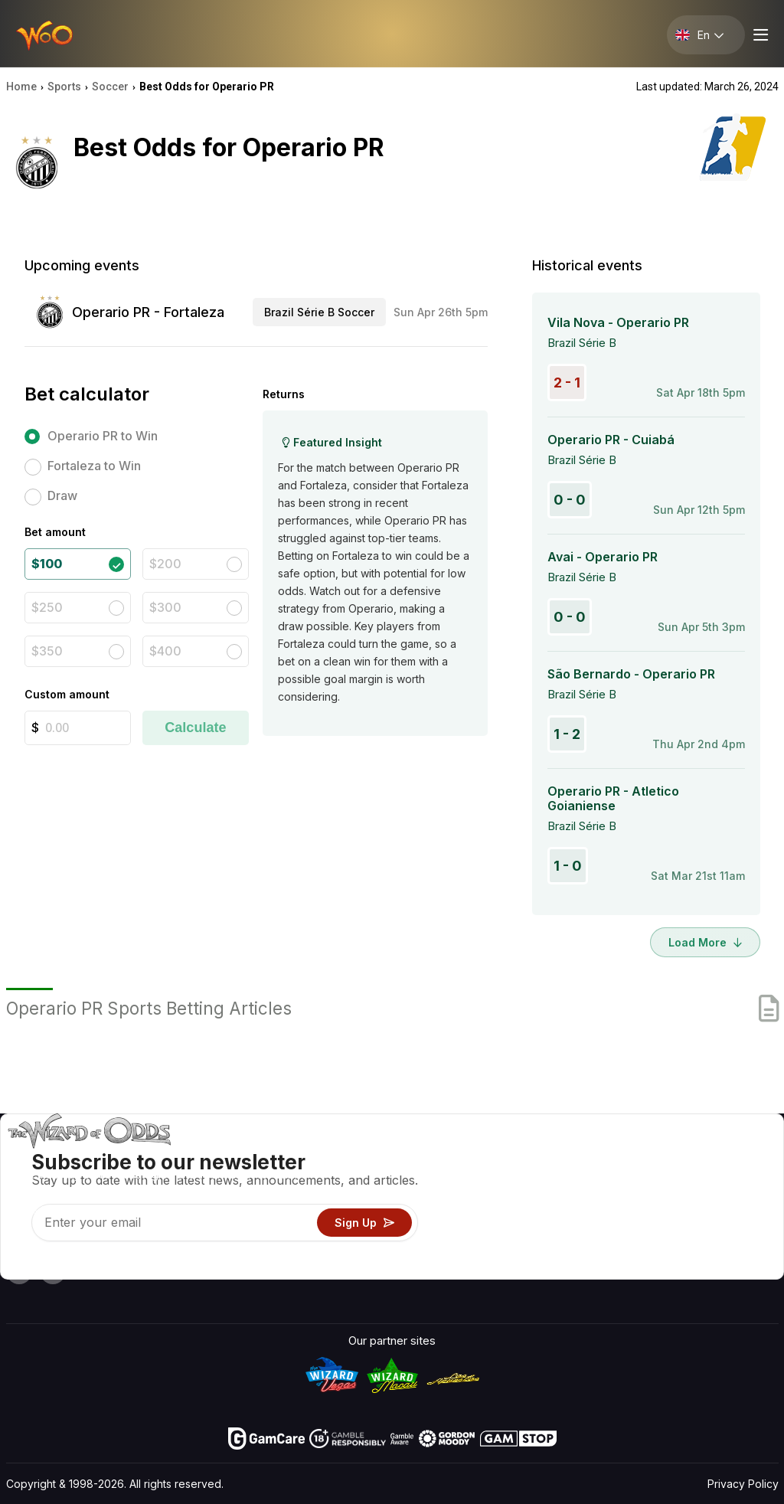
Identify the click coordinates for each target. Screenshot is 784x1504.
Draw (62, 495)
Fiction (732, 1222)
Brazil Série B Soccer (319, 312)
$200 (165, 563)
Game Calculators (507, 1178)
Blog (727, 1178)
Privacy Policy (743, 1483)
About (644, 1156)
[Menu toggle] (759, 34)
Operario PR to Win (102, 435)
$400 (165, 651)
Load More (705, 942)
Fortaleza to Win (94, 465)
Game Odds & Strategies (525, 1156)
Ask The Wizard (502, 1267)
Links (642, 1200)
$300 (165, 607)
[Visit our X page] (53, 1271)
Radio (643, 1245)
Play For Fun (492, 1222)
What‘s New (660, 1222)
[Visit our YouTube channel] (19, 1271)
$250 (47, 607)
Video (730, 1156)
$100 (46, 563)
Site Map (738, 1200)
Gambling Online (502, 1245)
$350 (47, 651)
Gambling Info (496, 1200)
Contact (650, 1178)
